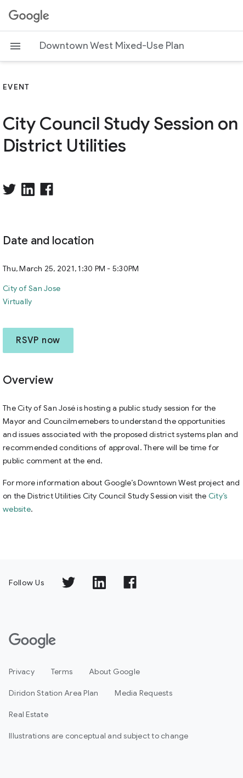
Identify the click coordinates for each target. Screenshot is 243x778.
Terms (61, 671)
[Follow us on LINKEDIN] (99, 582)
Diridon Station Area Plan (53, 693)
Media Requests (143, 693)
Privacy (22, 671)
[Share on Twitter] (9, 189)
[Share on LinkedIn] (28, 189)
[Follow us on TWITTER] (68, 582)
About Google (114, 671)
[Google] (32, 640)
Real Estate (28, 714)
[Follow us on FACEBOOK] (130, 582)
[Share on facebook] (46, 189)
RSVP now (38, 340)
